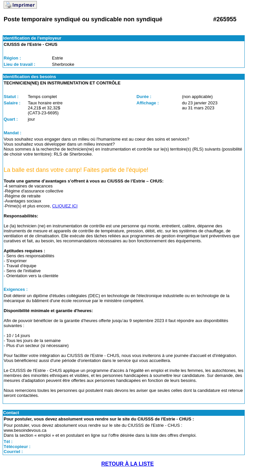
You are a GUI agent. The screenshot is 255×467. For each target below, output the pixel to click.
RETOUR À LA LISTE (127, 464)
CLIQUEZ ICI (65, 205)
